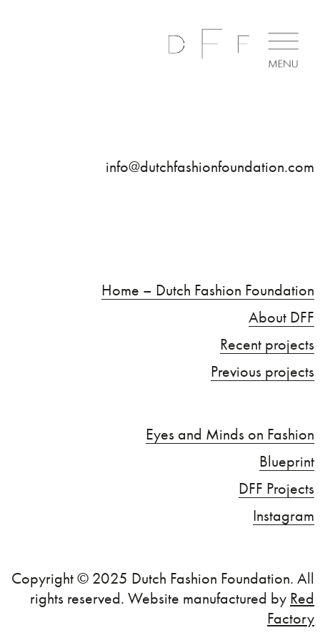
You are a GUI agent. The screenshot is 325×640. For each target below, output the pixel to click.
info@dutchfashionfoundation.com (210, 167)
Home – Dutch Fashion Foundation (207, 290)
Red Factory (290, 608)
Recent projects (267, 344)
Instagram (283, 516)
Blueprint (286, 461)
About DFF (281, 317)
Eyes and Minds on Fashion (230, 434)
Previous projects (262, 371)
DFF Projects (276, 488)
